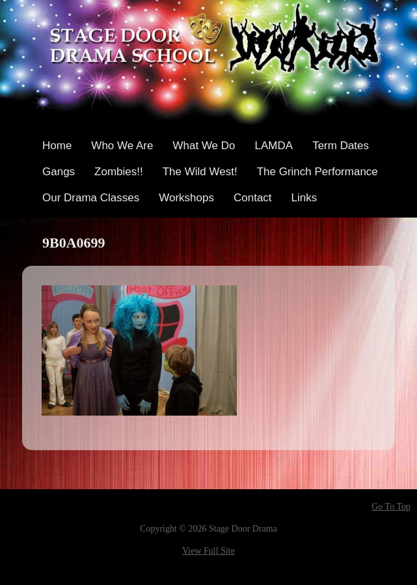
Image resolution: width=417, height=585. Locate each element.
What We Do (203, 145)
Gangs (58, 171)
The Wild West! (200, 171)
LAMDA (274, 145)
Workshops (186, 198)
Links (304, 198)
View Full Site (208, 551)
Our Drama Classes (90, 198)
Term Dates (340, 145)
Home (57, 145)
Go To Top (390, 506)
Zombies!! (118, 171)
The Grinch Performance (317, 171)
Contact (253, 198)
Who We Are (122, 145)
